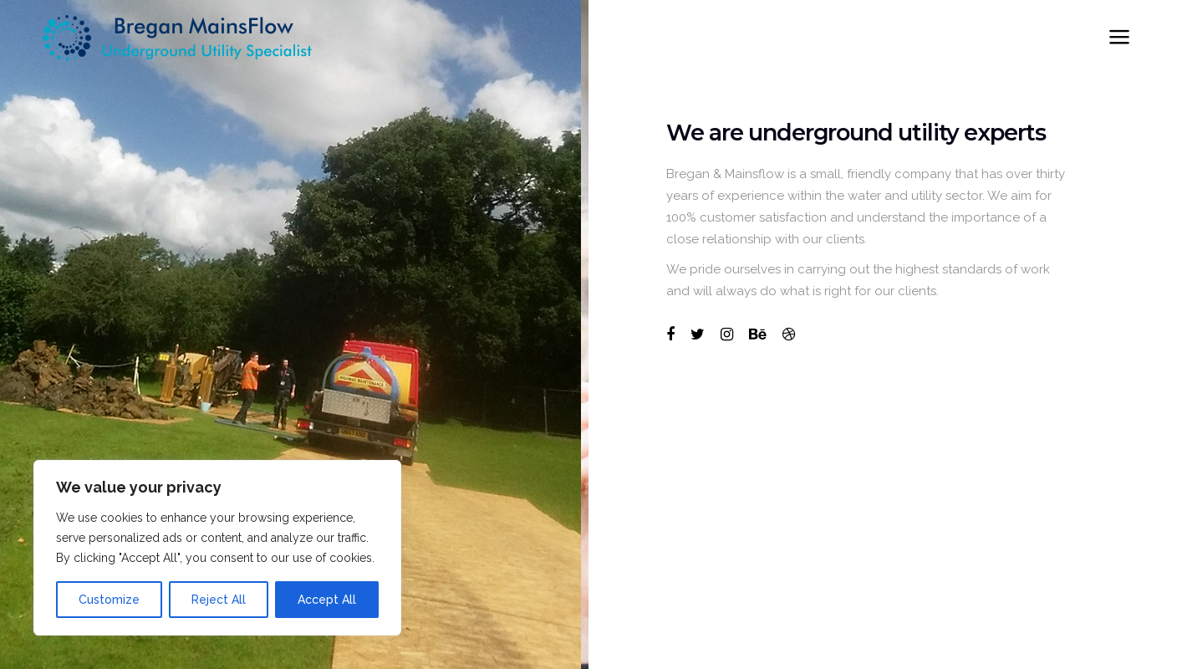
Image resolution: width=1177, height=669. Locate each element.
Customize (109, 599)
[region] (217, 548)
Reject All (218, 599)
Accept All (327, 599)
